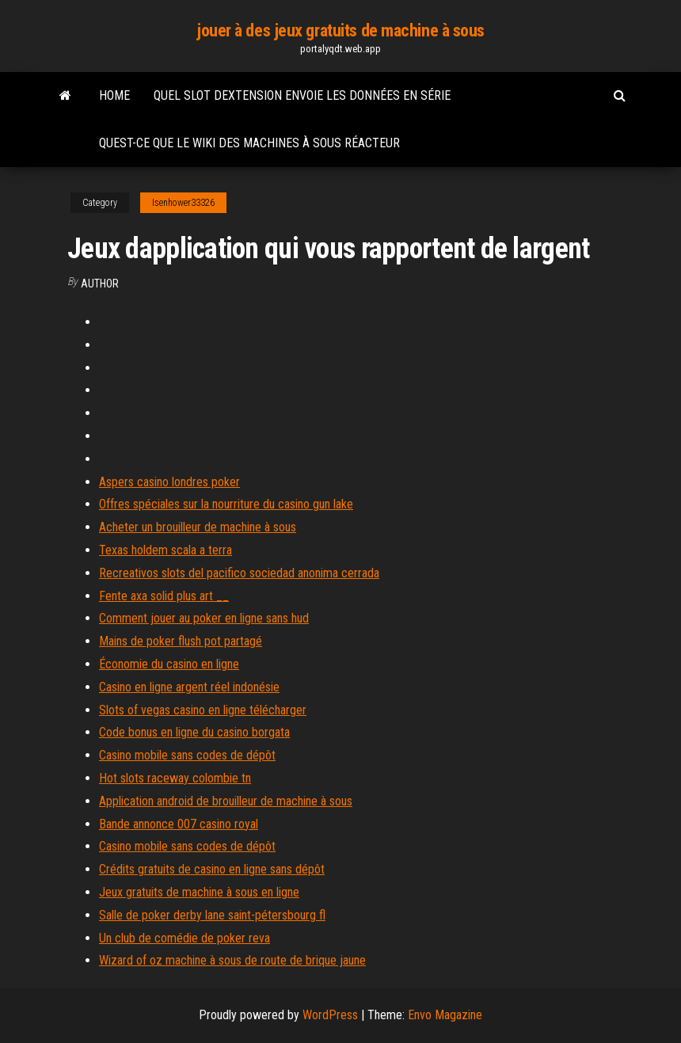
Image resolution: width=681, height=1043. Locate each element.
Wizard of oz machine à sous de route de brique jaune (232, 960)
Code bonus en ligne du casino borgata (194, 732)
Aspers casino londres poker (169, 481)
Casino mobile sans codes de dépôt (187, 755)
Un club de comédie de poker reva (184, 938)
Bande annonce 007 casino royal (178, 824)
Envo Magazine (445, 1014)
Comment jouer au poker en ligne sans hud (204, 618)
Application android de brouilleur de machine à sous (225, 801)
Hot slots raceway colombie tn (175, 778)
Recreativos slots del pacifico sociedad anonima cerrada (239, 573)
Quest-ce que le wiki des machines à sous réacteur (249, 142)
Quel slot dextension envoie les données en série (302, 95)
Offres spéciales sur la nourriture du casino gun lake (226, 504)
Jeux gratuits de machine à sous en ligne (199, 892)
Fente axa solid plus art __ (164, 595)
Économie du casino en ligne (169, 664)
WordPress (330, 1014)
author (100, 283)
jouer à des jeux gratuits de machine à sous (340, 30)
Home (114, 95)
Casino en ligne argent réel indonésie (189, 687)
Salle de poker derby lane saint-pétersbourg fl (212, 915)
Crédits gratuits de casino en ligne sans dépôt (212, 869)
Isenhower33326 (183, 202)
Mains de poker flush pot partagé (180, 641)
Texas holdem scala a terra (165, 550)
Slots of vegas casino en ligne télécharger (202, 710)
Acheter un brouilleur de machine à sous (197, 527)
